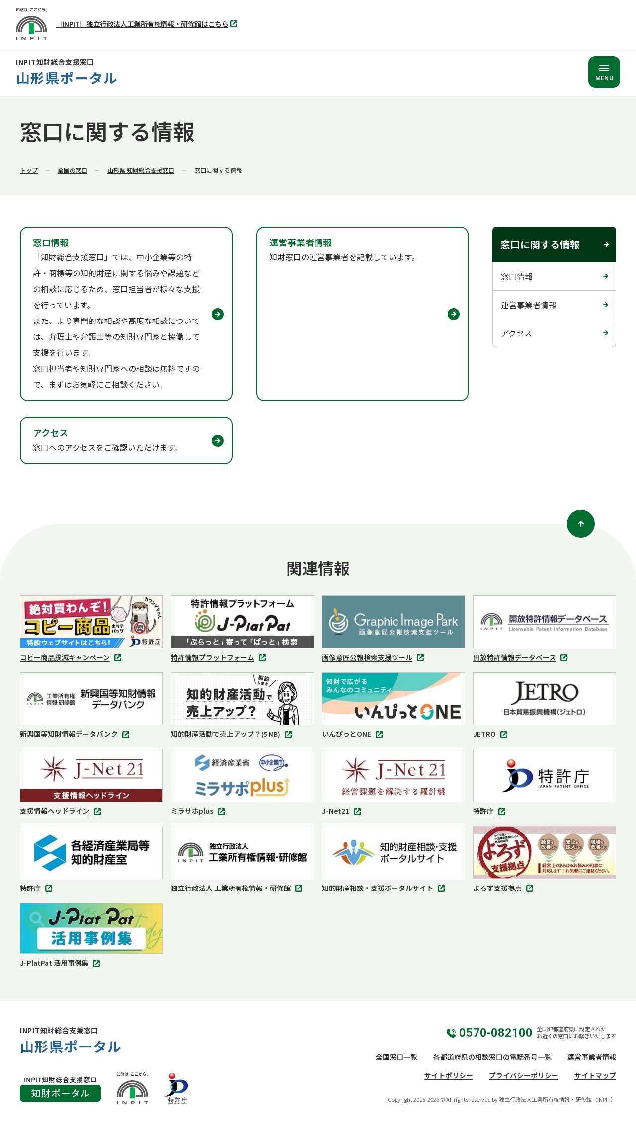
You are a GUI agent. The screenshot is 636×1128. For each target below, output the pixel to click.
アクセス (516, 333)
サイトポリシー (448, 1075)
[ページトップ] (581, 524)
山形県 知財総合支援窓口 (140, 170)
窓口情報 (517, 276)
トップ (29, 170)
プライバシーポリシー (523, 1075)
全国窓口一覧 (396, 1057)
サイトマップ (595, 1075)
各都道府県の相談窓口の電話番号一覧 (492, 1057)
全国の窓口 (72, 170)
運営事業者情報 (528, 305)
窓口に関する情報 (540, 244)
